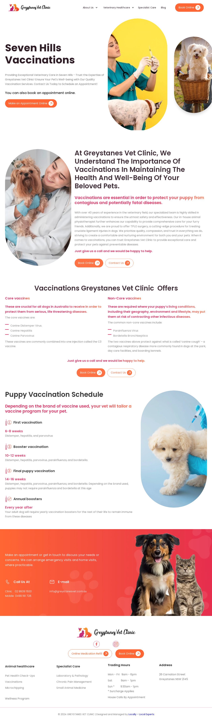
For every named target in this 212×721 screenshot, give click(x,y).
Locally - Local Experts (141, 714)
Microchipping (14, 690)
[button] (89, 7)
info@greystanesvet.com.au (68, 595)
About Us (88, 7)
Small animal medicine (71, 690)
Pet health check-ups (20, 678)
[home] (29, 7)
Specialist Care (147, 7)
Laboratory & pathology (72, 678)
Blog (163, 7)
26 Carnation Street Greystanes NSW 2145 (173, 676)
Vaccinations (13, 684)
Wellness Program (17, 699)
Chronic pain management (74, 684)
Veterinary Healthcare (116, 7)
